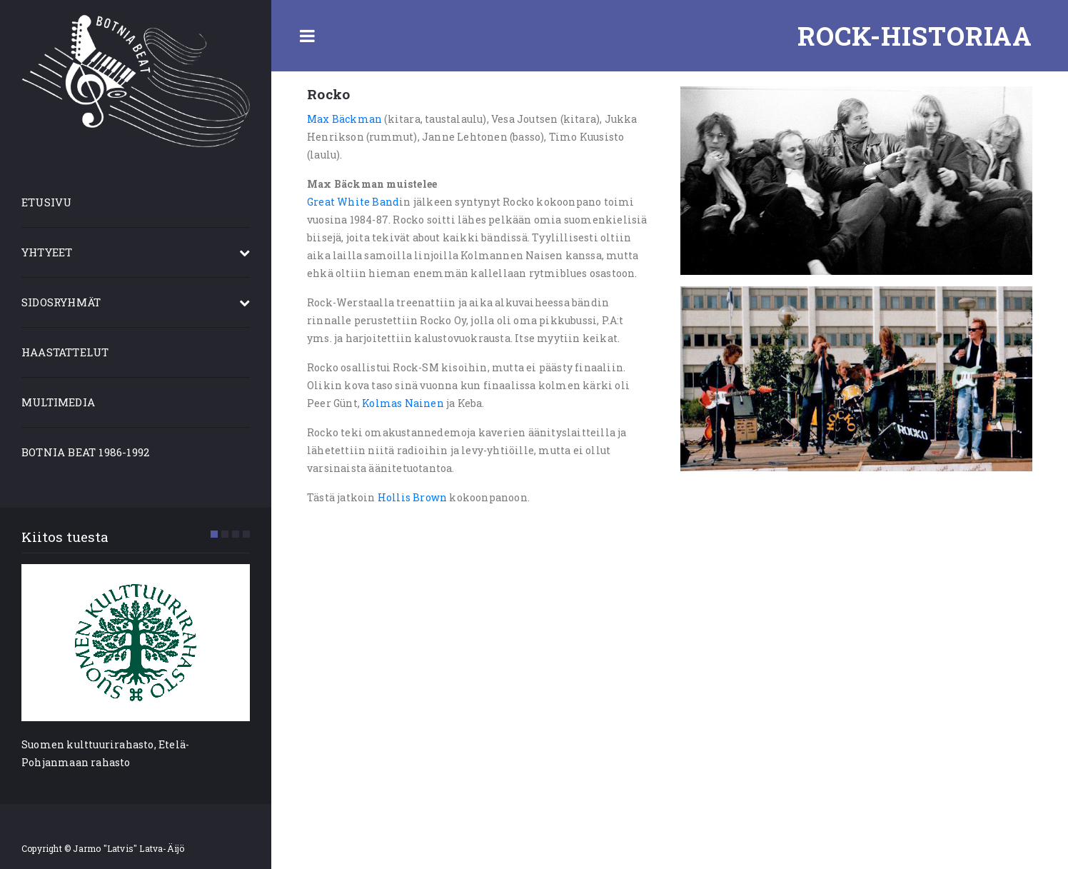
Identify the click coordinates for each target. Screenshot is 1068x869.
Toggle (307, 35)
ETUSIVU (46, 202)
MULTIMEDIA (58, 402)
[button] (214, 534)
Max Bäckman (344, 119)
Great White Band (353, 202)
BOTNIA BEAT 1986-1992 (85, 452)
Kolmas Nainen (403, 403)
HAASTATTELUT (65, 352)
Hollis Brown (412, 497)
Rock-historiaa (914, 36)
